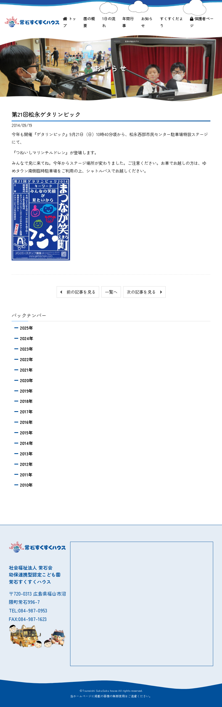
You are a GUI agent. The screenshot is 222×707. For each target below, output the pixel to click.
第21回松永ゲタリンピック (46, 114)
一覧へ (111, 292)
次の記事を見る (144, 292)
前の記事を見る (78, 292)
